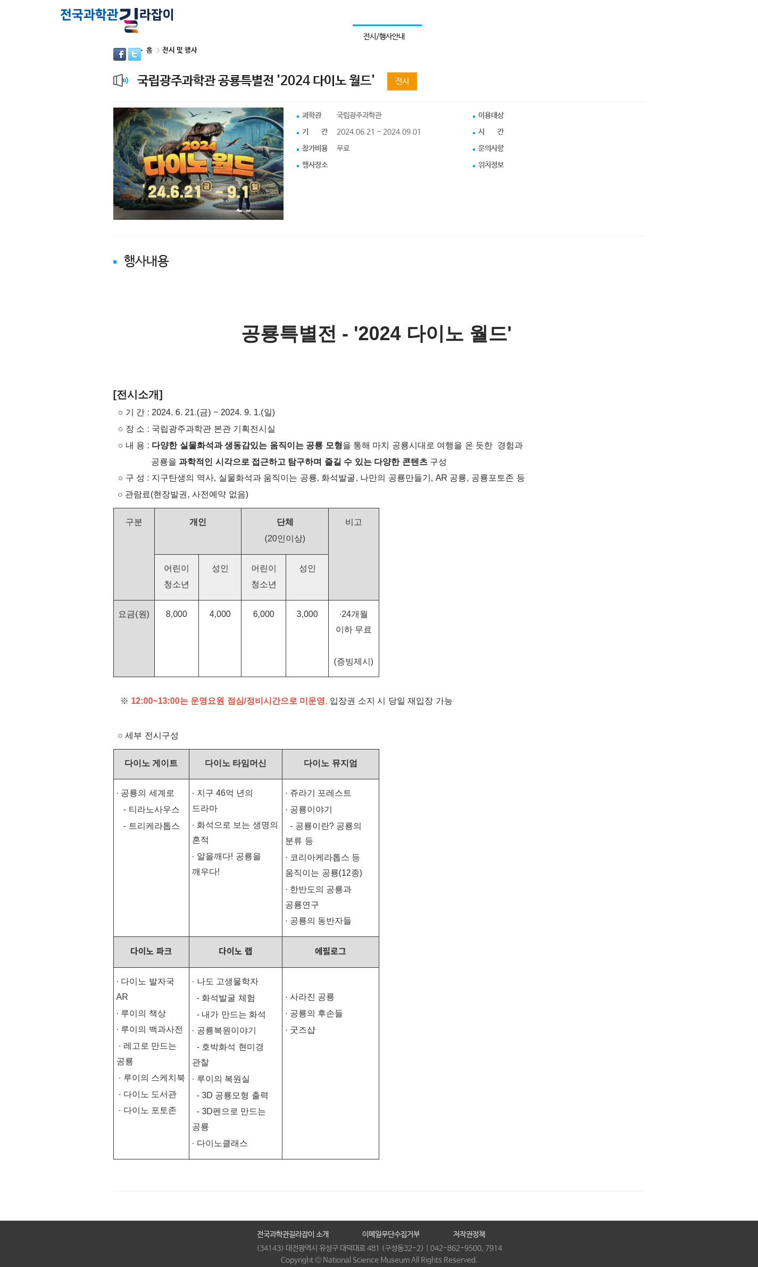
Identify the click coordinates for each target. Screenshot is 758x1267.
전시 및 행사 (179, 50)
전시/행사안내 (384, 36)
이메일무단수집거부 (391, 1234)
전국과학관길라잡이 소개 (293, 1234)
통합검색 (681, 11)
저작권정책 (469, 1234)
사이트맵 (662, 11)
